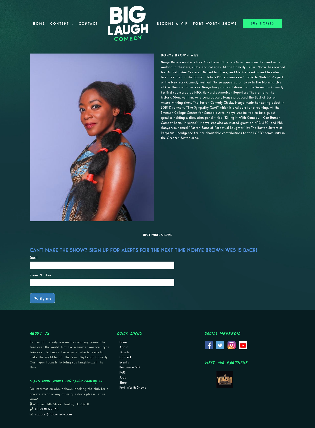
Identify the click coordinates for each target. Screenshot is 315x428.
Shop (123, 383)
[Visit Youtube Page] (243, 345)
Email (33, 258)
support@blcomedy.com (53, 414)
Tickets (124, 352)
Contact (88, 24)
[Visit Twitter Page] (220, 345)
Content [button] (61, 24)
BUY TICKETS (262, 23)
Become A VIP (172, 24)
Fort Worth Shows (215, 24)
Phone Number (40, 275)
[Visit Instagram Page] (232, 345)
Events (124, 362)
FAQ (122, 372)
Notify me (42, 298)
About (124, 347)
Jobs (122, 377)
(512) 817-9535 (47, 409)
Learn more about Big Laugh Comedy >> (66, 381)
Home (39, 24)
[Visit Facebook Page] (209, 345)
